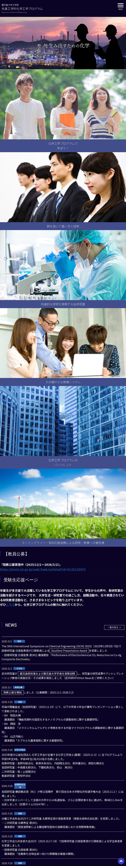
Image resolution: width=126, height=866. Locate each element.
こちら (10, 604)
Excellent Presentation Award (69, 650)
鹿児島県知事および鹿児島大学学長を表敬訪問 (47, 673)
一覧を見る (113, 627)
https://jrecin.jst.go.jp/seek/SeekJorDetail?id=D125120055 (43, 569)
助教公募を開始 (12, 692)
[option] (63, 43)
